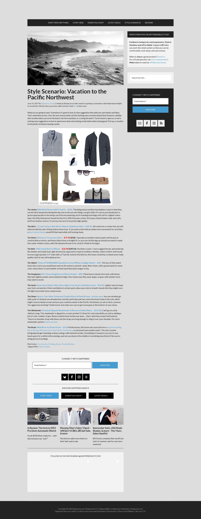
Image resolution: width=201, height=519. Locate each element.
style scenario (44, 346)
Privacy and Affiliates (126, 511)
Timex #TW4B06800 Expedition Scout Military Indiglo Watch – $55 (69, 262)
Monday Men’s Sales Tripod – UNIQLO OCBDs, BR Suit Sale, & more (75, 431)
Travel (64, 344)
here (75, 106)
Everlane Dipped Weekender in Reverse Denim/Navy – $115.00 (72, 310)
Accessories (42, 344)
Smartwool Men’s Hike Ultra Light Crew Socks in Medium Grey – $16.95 (70, 285)
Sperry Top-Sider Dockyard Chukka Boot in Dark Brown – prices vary (70, 296)
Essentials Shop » (73, 395)
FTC (144, 511)
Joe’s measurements (159, 59)
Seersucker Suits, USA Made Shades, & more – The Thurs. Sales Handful (107, 431)
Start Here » (46, 395)
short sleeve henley (37, 232)
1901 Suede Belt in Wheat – (52, 249)
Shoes (58, 344)
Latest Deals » (101, 395)
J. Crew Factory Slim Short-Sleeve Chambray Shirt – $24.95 (64, 226)
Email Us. (161, 56)
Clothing (51, 344)
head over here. (51, 322)
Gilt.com (138, 511)
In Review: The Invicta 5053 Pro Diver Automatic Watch (41, 429)
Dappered (100, 9)
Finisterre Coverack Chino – (53, 237)
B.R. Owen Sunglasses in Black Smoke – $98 (61, 274)
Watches (70, 344)
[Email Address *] (62, 365)
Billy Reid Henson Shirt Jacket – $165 (55, 209)
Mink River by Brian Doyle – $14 (52, 327)
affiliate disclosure (158, 62)
